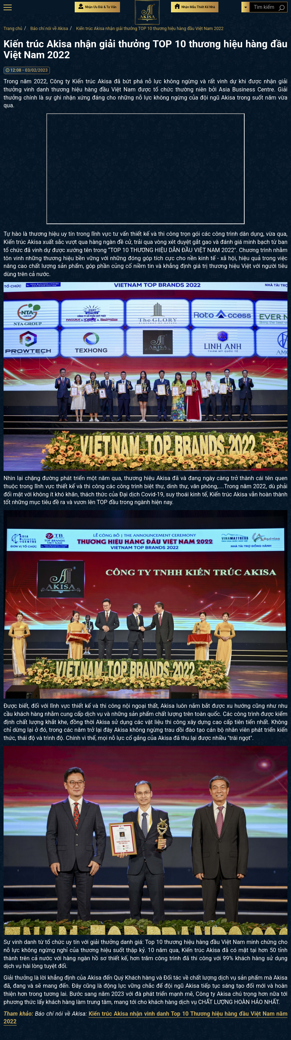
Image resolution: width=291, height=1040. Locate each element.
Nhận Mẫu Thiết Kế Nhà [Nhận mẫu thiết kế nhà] (195, 6)
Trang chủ (13, 28)
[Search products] (281, 8)
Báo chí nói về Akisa (49, 28)
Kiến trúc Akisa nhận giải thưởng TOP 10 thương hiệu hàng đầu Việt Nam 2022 (149, 28)
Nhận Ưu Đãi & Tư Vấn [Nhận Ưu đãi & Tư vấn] (97, 6)
